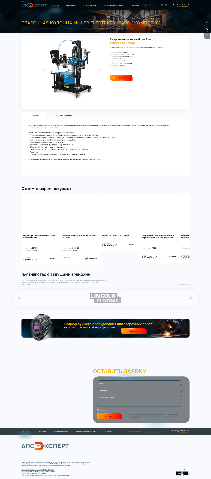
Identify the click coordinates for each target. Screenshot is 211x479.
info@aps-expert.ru (133, 431)
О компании (71, 5)
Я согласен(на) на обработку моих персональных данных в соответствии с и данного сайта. (155, 416)
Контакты (135, 5)
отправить (109, 416)
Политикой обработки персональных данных (143, 416)
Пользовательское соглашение (33, 473)
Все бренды (182, 284)
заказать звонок (183, 6)
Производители (89, 5)
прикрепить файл (106, 410)
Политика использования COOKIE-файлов (37, 470)
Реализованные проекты (113, 5)
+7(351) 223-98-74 (181, 5)
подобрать (134, 331)
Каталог (55, 5)
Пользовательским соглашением (170, 416)
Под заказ (122, 78)
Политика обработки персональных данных (38, 471)
